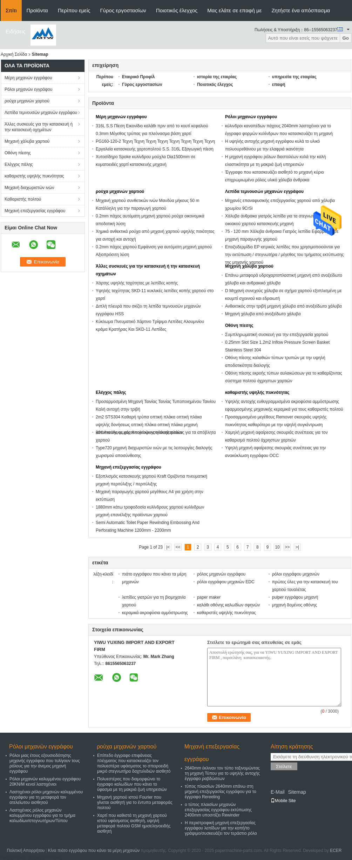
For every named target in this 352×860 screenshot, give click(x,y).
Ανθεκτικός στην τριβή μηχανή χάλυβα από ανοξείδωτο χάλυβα (283, 306)
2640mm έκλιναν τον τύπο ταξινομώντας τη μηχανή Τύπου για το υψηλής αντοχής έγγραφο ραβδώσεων (222, 773)
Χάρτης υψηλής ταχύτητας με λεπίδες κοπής (137, 283)
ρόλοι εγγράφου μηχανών (295, 574)
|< (168, 547)
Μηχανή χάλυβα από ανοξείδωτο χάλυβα (263, 313)
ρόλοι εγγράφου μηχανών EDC (226, 581)
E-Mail (278, 792)
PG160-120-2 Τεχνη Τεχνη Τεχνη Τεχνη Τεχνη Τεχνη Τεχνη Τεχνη (155, 141)
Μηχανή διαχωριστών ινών (29, 187)
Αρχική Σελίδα (14, 54)
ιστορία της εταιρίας (217, 76)
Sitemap (297, 792)
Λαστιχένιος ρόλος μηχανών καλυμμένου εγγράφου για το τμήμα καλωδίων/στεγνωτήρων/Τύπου (42, 815)
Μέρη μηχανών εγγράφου (28, 77)
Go (345, 38)
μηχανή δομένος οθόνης (294, 605)
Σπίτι (11, 10)
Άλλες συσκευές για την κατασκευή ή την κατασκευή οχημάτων (39, 127)
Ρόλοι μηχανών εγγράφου (28, 89)
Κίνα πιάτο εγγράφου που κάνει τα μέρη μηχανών (94, 850)
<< (178, 547)
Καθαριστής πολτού (23, 199)
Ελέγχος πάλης (19, 164)
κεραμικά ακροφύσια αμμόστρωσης (155, 612)
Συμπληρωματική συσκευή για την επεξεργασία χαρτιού (276, 334)
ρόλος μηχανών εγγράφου (221, 574)
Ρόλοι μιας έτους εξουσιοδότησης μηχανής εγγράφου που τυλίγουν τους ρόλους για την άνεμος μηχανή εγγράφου (44, 763)
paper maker (209, 597)
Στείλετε (284, 766)
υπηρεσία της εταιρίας (294, 76)
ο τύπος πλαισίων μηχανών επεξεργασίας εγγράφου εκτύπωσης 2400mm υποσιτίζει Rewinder (218, 810)
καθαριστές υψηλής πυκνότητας (226, 612)
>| (297, 547)
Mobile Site (283, 800)
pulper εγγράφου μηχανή (295, 597)
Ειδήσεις (16, 31)
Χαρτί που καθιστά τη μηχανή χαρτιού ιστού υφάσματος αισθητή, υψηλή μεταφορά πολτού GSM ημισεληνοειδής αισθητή (133, 823)
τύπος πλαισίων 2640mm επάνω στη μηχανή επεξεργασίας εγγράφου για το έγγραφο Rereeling (220, 791)
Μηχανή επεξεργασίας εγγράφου (35, 210)
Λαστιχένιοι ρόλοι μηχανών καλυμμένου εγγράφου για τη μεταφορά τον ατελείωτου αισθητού (46, 797)
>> (287, 547)
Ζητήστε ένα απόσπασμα (300, 10)
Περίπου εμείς (74, 10)
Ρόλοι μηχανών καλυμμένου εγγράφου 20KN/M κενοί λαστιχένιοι (45, 782)
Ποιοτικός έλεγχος (176, 10)
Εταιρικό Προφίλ (138, 76)
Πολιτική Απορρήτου (26, 850)
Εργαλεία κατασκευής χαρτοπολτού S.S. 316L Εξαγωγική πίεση (155, 149)
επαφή (278, 84)
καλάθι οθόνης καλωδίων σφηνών (228, 605)
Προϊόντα (37, 10)
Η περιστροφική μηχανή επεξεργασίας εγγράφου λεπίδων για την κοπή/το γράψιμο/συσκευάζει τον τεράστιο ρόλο (221, 828)
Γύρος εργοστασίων (123, 10)
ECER (335, 850)
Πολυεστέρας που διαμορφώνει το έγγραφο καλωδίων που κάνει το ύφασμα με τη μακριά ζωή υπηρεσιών (132, 784)
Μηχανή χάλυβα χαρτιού (27, 141)
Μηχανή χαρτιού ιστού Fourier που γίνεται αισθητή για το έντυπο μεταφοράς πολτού (134, 802)
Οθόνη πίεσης (18, 152)
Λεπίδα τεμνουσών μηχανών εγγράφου (41, 112)
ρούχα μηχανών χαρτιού (27, 101)
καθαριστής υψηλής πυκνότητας (34, 176)
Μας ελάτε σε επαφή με (234, 10)
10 (277, 547)
